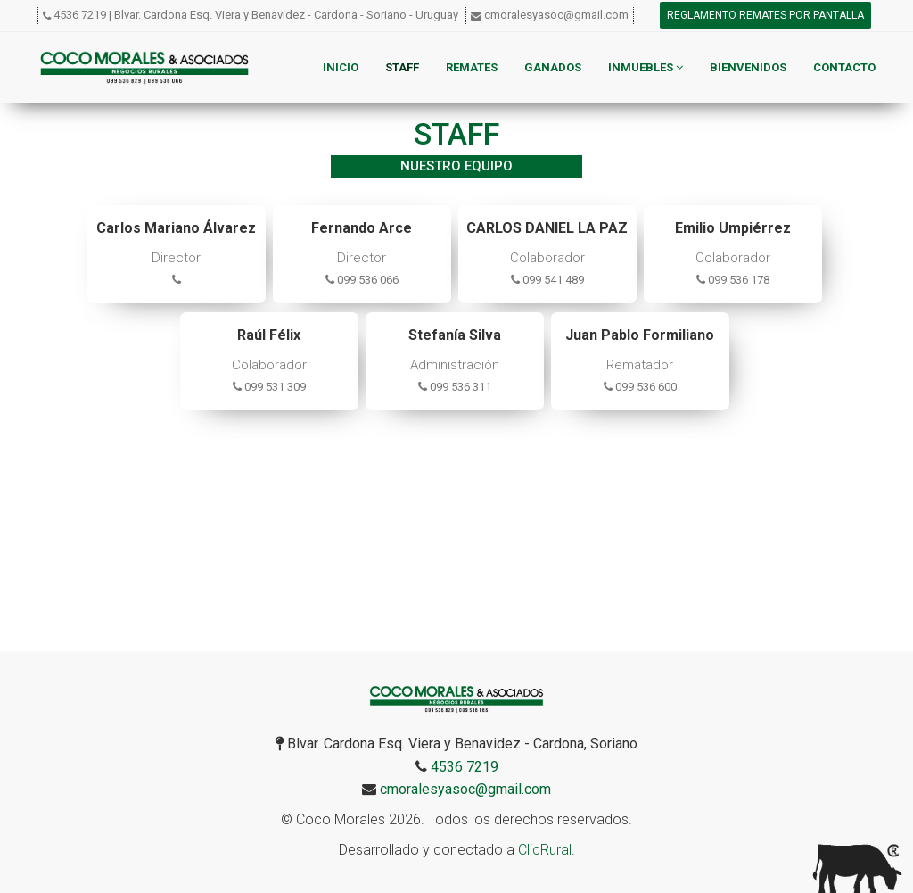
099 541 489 (547, 279)
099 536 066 (362, 279)
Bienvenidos (748, 67)
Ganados (552, 67)
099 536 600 (640, 386)
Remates (472, 67)
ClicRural (545, 849)
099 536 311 (454, 386)
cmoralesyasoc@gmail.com (556, 14)
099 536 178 (732, 279)
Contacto (844, 67)
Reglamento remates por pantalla (765, 15)
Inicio (340, 67)
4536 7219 (79, 14)
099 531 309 (269, 386)
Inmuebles (645, 67)
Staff (402, 67)
